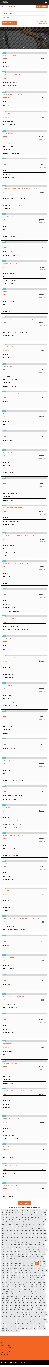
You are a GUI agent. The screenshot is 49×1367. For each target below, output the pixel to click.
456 (35, 1298)
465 (27, 1301)
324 (38, 1270)
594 (43, 1326)
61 (9, 1219)
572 (46, 1321)
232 (23, 1252)
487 (28, 1305)
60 (6, 1219)
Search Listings (9, 22)
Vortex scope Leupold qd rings (10, 433)
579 (27, 1324)
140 (26, 1233)
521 (29, 1312)
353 (19, 1277)
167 (37, 1238)
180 (42, 1240)
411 (33, 1289)
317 (11, 1270)
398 (23, 1287)
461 (11, 1301)
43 (42, 1215)
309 (24, 1268)
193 (3, 1245)
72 (45, 1219)
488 (32, 1305)
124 (11, 1231)
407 (16, 1289)
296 (15, 1266)
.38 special (5, 161)
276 (23, 1261)
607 (7, 1331)
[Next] (19, 1331)
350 (7, 1277)
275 (19, 1261)
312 (36, 1268)
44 (45, 1215)
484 (16, 1305)
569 (34, 1321)
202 (39, 1245)
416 (7, 1291)
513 (42, 1310)
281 (44, 1261)
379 (35, 1282)
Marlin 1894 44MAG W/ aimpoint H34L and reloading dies (18, 1090)
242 (19, 1254)
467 (35, 1301)
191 (39, 1242)
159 (7, 1238)
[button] (3, 38)
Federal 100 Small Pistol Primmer (11, 244)
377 (27, 1282)
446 (40, 1296)
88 (10, 1224)
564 (15, 1321)
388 (28, 1284)
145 (45, 1233)
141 (30, 1233)
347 (39, 1275)
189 (31, 1242)
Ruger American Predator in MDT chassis (13, 835)
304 (3, 1268)
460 (7, 1301)
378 (31, 1282)
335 (35, 1273)
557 (33, 1319)
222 (30, 1249)
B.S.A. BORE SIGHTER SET (9, 55)
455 (31, 1298)
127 (22, 1231)
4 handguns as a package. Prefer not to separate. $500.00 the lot (20, 188)
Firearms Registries (7, 1351)
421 (27, 1291)
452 (19, 1298)
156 (41, 1235)
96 (36, 1224)
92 (23, 1224)
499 (32, 1307)
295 (11, 1266)
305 (7, 1268)
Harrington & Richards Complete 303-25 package (15, 480)
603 (35, 1328)
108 (38, 1226)
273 (11, 1261)
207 (15, 1247)
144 (41, 1233)
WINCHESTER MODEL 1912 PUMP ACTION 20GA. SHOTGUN (18, 535)
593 (39, 1326)
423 (35, 1291)
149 (15, 1235)
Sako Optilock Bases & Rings (10, 1185)
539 (7, 1317)
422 (31, 1291)
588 (19, 1326)
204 (3, 1247)
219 (18, 1249)
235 (35, 1252)
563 (11, 1321)
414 (44, 1289)
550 (7, 1319)
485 (20, 1305)
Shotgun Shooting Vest (8, 346)
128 (26, 1231)
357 (34, 1277)
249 (3, 1256)
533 (30, 1314)
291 (40, 1263)
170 (3, 1240)
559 (41, 1319)
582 (39, 1324)
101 (11, 1226)
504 (7, 1310)
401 (36, 1287)
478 (35, 1303)
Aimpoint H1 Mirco (7, 113)
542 (19, 1317)
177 (30, 1240)
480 (44, 1303)
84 (40, 1222)
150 (19, 1235)
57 (41, 1217)
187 (23, 1242)
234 (31, 1252)
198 (22, 1245)
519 (22, 1312)
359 (42, 1277)
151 (22, 1235)
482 (7, 1305)
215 (3, 1249)
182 (3, 1242)
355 (26, 1277)
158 (3, 1238)
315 (3, 1270)
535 (38, 1314)
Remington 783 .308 (8, 863)
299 (28, 1266)
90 (17, 1224)
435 (40, 1294)
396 (15, 1287)
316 (7, 1270)
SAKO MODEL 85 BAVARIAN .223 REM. (13, 507)
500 (36, 1307)
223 (34, 1249)
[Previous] (2, 1210)
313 (39, 1268)
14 (40, 1210)
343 (23, 1275)
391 (40, 1284)
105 (26, 1226)
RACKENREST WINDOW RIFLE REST (12, 94)
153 (30, 1235)
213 (39, 1247)
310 (28, 1268)
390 (36, 1284)
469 (44, 1301)
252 (15, 1256)
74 (6, 1222)
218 (14, 1249)
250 (7, 1256)
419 (19, 1291)
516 (10, 1312)
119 (35, 1229)
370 (43, 1280)
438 (7, 1296)
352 (15, 1277)
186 (19, 1242)
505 (11, 1310)
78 (19, 1222)
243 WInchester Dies (8, 788)
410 (29, 1289)
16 (46, 1210)
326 (46, 1270)
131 (37, 1231)
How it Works (5, 1345)
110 (3, 1229)
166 (33, 1238)
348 (43, 1275)
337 (43, 1273)
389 (32, 1284)
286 (20, 1263)
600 (23, 1328)
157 (44, 1235)
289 (32, 1263)
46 (6, 1217)
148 (11, 1235)
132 (41, 1231)
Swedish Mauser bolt (8, 938)
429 (15, 1294)
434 (36, 1294)
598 (15, 1328)
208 (20, 1247)
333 (27, 1273)
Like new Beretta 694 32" (9, 657)
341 (15, 1275)
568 (30, 1321)
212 (36, 1247)
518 (18, 1312)
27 (35, 1212)
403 (44, 1287)
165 (29, 1238)
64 (19, 1219)
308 (20, 1268)
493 (7, 1307)
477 (31, 1303)
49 (16, 1217)
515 (7, 1312)
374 (15, 1282)
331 (19, 1273)
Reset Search (43, 23)
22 (18, 1212)
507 (19, 1310)
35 (15, 1215)
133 (45, 1231)
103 (18, 1226)
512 (39, 1310)
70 (38, 1219)
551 (11, 1319)
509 (28, 1310)
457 (39, 1298)
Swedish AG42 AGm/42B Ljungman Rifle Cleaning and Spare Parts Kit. (21, 918)
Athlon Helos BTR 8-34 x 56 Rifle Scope (12, 394)
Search (12, 6)
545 (31, 1317)
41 (35, 1215)
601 (27, 1328)
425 (43, 1291)
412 (36, 1289)
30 (45, 1212)
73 (3, 1222)
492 (3, 1307)
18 (6, 1212)
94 (30, 1224)
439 (11, 1296)
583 (43, 1324)
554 (22, 1319)
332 (23, 1273)
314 (43, 1268)
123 (7, 1231)
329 (11, 1273)
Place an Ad (41, 6)
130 (33, 1231)
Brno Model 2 (6, 713)
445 (36, 1296)
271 (3, 1261)
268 (35, 1259)
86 (3, 1224)
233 (27, 1252)
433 (32, 1294)
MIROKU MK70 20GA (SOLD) (10, 1063)
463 (19, 1301)
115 (21, 1229)
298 (23, 1266)
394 (7, 1287)
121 (43, 1229)
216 (7, 1249)
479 (39, 1303)
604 (39, 1328)
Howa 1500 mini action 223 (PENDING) (13, 1118)
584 (3, 1326)
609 (16, 1331)
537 (46, 1314)
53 (29, 1217)
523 (37, 1312)
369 (39, 1280)
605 (44, 1328)
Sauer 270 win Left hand (9, 452)
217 (11, 1249)
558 (37, 1319)
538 (3, 1317)
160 (11, 1238)
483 (11, 1305)
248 (43, 1254)
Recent (21, 6)
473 (15, 1303)
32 (6, 1215)
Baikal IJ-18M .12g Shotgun (9, 890)
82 (33, 1222)
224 (38, 1249)
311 (32, 1268)
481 (3, 1305)
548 (42, 1317)
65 (22, 1219)
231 (19, 1252)
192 (43, 1242)
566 (22, 1321)
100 (7, 1226)
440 (16, 1296)
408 (20, 1289)
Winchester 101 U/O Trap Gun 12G (11, 263)
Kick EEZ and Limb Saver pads (10, 1165)
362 (11, 1280)
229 (11, 1252)
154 (33, 1235)
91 (20, 1224)
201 (35, 1245)
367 (31, 1280)
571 (42, 1321)
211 (32, 1247)
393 (3, 1287)
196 (15, 1245)
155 (37, 1235)
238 (3, 1254)
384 (11, 1284)
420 (23, 1291)
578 (23, 1324)
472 (11, 1303)
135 (7, 1233)
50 (19, 1217)
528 (11, 1314)
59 (3, 1219)
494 (11, 1307)
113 (14, 1229)
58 (44, 1217)
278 (31, 1261)
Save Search (24, 1203)
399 (28, 1287)
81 (30, 1222)
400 (32, 1287)
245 (31, 1254)
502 (44, 1307)
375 (19, 1282)
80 (26, 1222)
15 (43, 1210)
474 (19, 1303)
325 (42, 1270)
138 (18, 1233)
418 (15, 1291)
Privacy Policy (5, 1352)
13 (37, 1210)
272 (7, 1261)
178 (34, 1240)
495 (16, 1307)
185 (15, 1242)
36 (18, 1215)
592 (35, 1326)
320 (22, 1270)
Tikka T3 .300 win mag (9, 760)
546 (35, 1317)
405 (7, 1289)
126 (18, 1231)
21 (15, 1212)
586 (11, 1326)
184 (11, 1242)
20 (12, 1212)
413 (40, 1289)
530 (19, 1314)
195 (11, 1245)
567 (26, 1321)
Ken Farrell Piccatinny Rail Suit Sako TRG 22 (14, 996)
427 (7, 1294)
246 (35, 1254)
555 (26, 1319)
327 (3, 1273)
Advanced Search (41, 21)
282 (3, 1263)
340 (11, 1275)
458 (43, 1298)
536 (42, 1314)
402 (40, 1287)
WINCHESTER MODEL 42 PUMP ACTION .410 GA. (16, 563)
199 (26, 1245)
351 (11, 1277)
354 (23, 1277)
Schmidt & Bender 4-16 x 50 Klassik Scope (13, 618)
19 (9, 1212)
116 (24, 1229)
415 (3, 1291)
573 (3, 1324)
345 (31, 1275)
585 (7, 1326)
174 (19, 1240)
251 (11, 1256)
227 (3, 1252)
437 (3, 1296)
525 (45, 1312)
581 (35, 1324)
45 (3, 1217)
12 (34, 1210)
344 (27, 1275)
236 (39, 1252)
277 (27, 1261)
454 (27, 1298)
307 (15, 1268)
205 (7, 1247)
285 (16, 1263)
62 (12, 1219)
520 (25, 1312)
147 (7, 1235)
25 (28, 1212)
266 (27, 1259)
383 (7, 1284)
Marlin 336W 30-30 (8, 216)
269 (39, 1259)
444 (32, 1296)
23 (22, 1212)
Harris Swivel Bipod (7, 977)
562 (7, 1321)
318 (14, 1270)
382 (3, 1284)
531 (23, 1314)
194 (7, 1245)
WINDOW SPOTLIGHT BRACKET (11, 74)
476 (27, 1303)
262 (11, 1259)
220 (22, 1249)
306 (11, 1268)
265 (23, 1259)
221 (26, 1249)
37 (22, 1215)
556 (30, 1319)
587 (15, 1326)
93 (26, 1224)
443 (28, 1296)
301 (36, 1266)
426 (3, 1294)
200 (30, 1245)
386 (20, 1284)
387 (24, 1284)
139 (22, 1233)
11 (30, 1210)
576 (15, 1324)
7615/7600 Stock (7, 638)
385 (16, 1284)
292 (44, 1263)
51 (22, 1217)
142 (34, 1233)
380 (39, 1282)
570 (38, 1321)
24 (25, 1212)
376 (23, 1282)
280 (39, 1261)
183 (7, 1242)
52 (25, 1217)
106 (30, 1226)
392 (44, 1284)
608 (11, 1331)
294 (7, 1266)
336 (39, 1273)
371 (3, 1282)
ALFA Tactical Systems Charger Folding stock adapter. (17, 741)
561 (3, 1321)
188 (27, 1242)
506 (15, 1310)
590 (28, 1326)
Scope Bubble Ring (7, 1043)
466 (31, 1301)
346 (35, 1275)
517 (14, 1312)
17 (3, 1212)
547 (39, 1317)
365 (23, 1280)
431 (24, 1294)
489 (37, 1305)
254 (23, 1256)
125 (14, 1231)
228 (7, 1252)
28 (38, 1212)
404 (3, 1289)
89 (13, 1224)
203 (43, 1245)
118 (32, 1229)
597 (11, 1328)
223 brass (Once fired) (8, 957)
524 (41, 1312)
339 (7, 1275)
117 (28, 1229)
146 (3, 1235)
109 (42, 1226)
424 (39, 1291)
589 (23, 1326)
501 (40, 1307)
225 (42, 1249)
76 (13, 1222)
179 (38, 1240)
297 (19, 1266)
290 (36, 1263)
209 (24, 1247)
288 (28, 1263)
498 (28, 1307)
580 (31, 1324)
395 (11, 1287)
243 (23, 1254)
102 (14, 1226)
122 (3, 1231)
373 (11, 1282)
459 (3, 1301)
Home (4, 6)
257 (34, 1256)
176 (26, 1240)
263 (15, 1259)
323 (34, 1270)
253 (19, 1256)
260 (3, 1259)
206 (11, 1247)
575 (11, 1324)
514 (3, 1312)
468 (39, 1301)
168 (41, 1238)
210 (28, 1247)
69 (35, 1219)
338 (3, 1275)
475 (23, 1303)
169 (45, 1238)
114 (17, 1229)
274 (15, 1261)
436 (44, 1294)
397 (19, 1287)
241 (15, 1254)
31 (2, 1215)
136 (11, 1233)
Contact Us (4, 1354)
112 (10, 1229)
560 (45, 1319)
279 (35, 1261)
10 (28, 1210)
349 (3, 1277)
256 (30, 1256)
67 (28, 1219)
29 (41, 1212)
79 (23, 1222)
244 (27, 1254)
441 (20, 1296)
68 (32, 1219)
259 (42, 1256)
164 (26, 1238)
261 (7, 1259)
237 (43, 1252)
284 (11, 1263)
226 (46, 1249)
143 (37, 1233)
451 (16, 1298)
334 (31, 1273)
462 (15, 1301)
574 (7, 1324)
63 (15, 1219)
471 (7, 1303)
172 (11, 1240)
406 (12, 1289)
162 (18, 1238)
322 (30, 1270)
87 (6, 1224)
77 (16, 1222)
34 (12, 1215)
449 (7, 1298)
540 (11, 1317)
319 (18, 1270)
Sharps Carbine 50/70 (8, 807)
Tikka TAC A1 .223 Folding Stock (11, 1016)
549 (3, 1319)
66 (25, 1219)
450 (12, 1298)
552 (15, 1319)
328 (7, 1273)
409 (24, 1289)
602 (31, 1328)
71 (42, 1219)
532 (27, 1314)
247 (39, 1254)
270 (43, 1259)
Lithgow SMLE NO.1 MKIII (9, 366)
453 (23, 1298)
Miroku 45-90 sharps (8, 685)
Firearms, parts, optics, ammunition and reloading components (20, 319)
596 (7, 1328)
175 (22, 1240)
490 (41, 1305)
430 (20, 1294)
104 (22, 1226)
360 (3, 1280)
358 (38, 1277)
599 (19, 1328)
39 (28, 1215)
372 (7, 1282)
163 (22, 1238)
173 (15, 1240)
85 (43, 1222)
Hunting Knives (6, 1146)
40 (32, 1215)
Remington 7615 (7, 291)
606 (3, 1331)
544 (27, 1317)
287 (24, 1263)
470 (3, 1303)
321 (26, 1270)
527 (7, 1314)
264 (19, 1259)
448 (3, 1298)
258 (38, 1256)
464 (23, 1301)
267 (31, 1259)
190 (35, 1242)
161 (14, 1238)
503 (3, 1310)
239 (7, 1254)
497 (24, 1307)
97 (40, 1224)
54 (32, 1217)
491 (45, 1305)
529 (15, 1314)
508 (23, 1310)
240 (11, 1254)
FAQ (2, 1349)
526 (3, 1314)
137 (14, 1233)
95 (33, 1224)
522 (33, 1312)
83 (36, 1222)
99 (3, 1226)
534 (34, 1314)
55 (35, 1217)
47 (9, 1217)
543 (23, 1317)
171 (7, 1240)
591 (32, 1326)
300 (32, 1266)
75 (9, 1222)
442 (24, 1296)
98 (43, 1224)
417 (11, 1291)
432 (28, 1294)
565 (18, 1321)
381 (44, 1282)
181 (46, 1240)
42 (38, 1215)
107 (34, 1226)
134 (3, 1233)
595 (3, 1328)
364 (19, 1280)
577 (19, 1324)
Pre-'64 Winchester (7, 591)
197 (19, 1245)
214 (43, 1247)
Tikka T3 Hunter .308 (8, 133)
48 (13, 1217)
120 (39, 1229)
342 (19, 1275)
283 (7, 1263)
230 (15, 1252)
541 (15, 1317)
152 (26, 1235)
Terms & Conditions (7, 1347)
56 (38, 1217)
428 (11, 1294)
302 (40, 1266)
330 (15, 1273)
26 (31, 1212)
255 (26, 1256)
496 (20, 1307)
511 (35, 1310)
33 (9, 1215)
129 (30, 1231)
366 (27, 1280)
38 (25, 1215)
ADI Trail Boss (6, 413)
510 (32, 1310)
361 (7, 1280)
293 (3, 1266)
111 (7, 1229)
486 (24, 1305)
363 (15, 1280)
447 (44, 1296)
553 (18, 1319)
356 (30, 1277)
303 (44, 1266)
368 (35, 1280)
